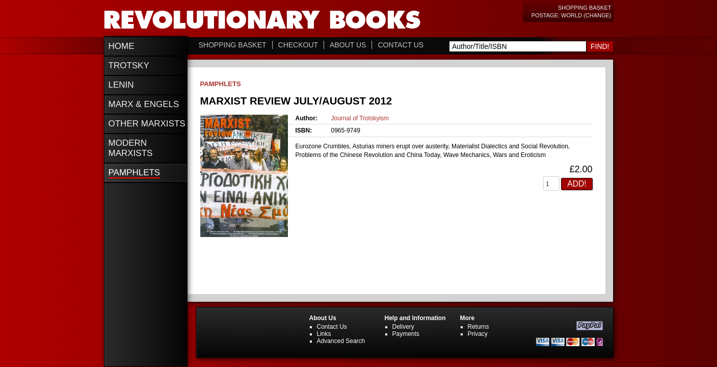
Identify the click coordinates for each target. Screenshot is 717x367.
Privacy (478, 333)
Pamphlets (220, 84)
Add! (576, 183)
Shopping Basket (585, 8)
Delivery (403, 326)
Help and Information (415, 318)
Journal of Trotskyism (360, 118)
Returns (478, 326)
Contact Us (400, 45)
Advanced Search (341, 341)
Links (324, 333)
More (467, 318)
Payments (405, 333)
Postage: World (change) (572, 15)
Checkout (298, 45)
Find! (600, 46)
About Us (348, 45)
